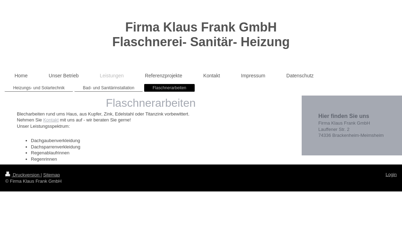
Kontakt (51, 119)
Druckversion (23, 174)
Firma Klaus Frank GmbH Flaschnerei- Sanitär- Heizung (201, 34)
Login (391, 174)
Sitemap (51, 174)
